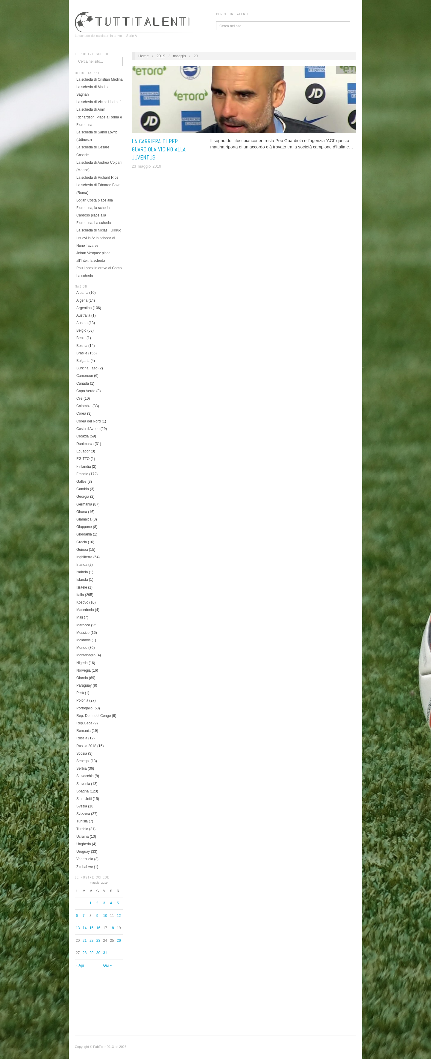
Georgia (82, 496)
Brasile (81, 353)
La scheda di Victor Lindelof (98, 102)
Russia (81, 738)
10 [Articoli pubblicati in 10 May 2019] (105, 916)
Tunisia (82, 821)
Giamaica (84, 519)
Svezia (81, 806)
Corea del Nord (88, 421)
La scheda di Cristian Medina (99, 79)
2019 (161, 56)
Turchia (82, 829)
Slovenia (83, 784)
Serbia (81, 768)
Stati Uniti (84, 799)
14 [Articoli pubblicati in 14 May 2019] (84, 928)
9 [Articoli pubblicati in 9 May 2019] (97, 916)
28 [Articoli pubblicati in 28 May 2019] (84, 953)
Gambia (82, 489)
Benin (81, 338)
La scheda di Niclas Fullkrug (98, 230)
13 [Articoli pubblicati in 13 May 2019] (78, 928)
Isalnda (82, 572)
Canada (82, 383)
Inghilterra (84, 557)
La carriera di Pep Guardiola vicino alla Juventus (159, 149)
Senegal (82, 761)
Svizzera (83, 814)
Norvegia (83, 670)
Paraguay (84, 685)
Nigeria (82, 663)
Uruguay (83, 851)
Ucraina (82, 836)
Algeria (81, 300)
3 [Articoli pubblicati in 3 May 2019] (104, 903)
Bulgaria (82, 361)
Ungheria (83, 844)
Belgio (81, 330)
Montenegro (85, 655)
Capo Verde (85, 391)
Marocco (83, 625)
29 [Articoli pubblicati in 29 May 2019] (91, 953)
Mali (79, 617)
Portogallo (84, 708)
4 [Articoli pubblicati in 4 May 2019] (111, 903)
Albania (82, 293)
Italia (80, 595)
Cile (79, 398)
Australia (83, 315)
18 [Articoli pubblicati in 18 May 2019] (112, 928)
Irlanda (81, 564)
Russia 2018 (86, 746)
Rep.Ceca (84, 723)
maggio (179, 56)
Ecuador (83, 451)
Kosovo (82, 602)
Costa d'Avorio (87, 429)
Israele (81, 587)
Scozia (81, 753)
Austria (81, 323)
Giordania (84, 534)
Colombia (84, 406)
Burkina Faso (87, 368)
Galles (81, 481)
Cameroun (84, 376)
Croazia (82, 436)
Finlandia (83, 466)
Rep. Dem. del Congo (93, 716)
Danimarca (85, 444)
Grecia (81, 542)
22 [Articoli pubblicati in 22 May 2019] (91, 940)
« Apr (80, 965)
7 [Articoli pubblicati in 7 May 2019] (84, 916)
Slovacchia (85, 776)
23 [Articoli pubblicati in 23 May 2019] (98, 940)
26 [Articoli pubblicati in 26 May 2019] (119, 940)
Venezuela (84, 859)
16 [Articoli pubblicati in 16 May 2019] (98, 928)
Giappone (84, 527)
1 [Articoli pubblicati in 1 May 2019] (90, 903)
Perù (80, 693)
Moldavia (83, 640)
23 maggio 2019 (146, 166)
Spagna (82, 791)
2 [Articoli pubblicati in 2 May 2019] (97, 903)
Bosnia (81, 346)
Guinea (82, 549)
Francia (82, 474)
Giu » (107, 965)
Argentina (84, 308)
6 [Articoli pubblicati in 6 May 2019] (77, 916)
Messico (82, 633)
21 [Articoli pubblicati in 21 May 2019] (84, 940)
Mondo (81, 648)
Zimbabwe (84, 867)
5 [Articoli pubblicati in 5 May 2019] (118, 903)
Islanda (82, 579)
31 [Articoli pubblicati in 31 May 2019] (105, 953)
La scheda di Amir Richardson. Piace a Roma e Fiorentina (99, 117)
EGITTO (82, 459)
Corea (81, 413)
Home (143, 56)
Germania (84, 504)
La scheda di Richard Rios (97, 177)
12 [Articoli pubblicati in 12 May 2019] (119, 916)
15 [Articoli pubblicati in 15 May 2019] (91, 928)
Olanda (82, 678)
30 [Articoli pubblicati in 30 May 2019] (98, 953)
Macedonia (85, 610)
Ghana (81, 512)
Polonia (82, 700)
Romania (83, 731)
